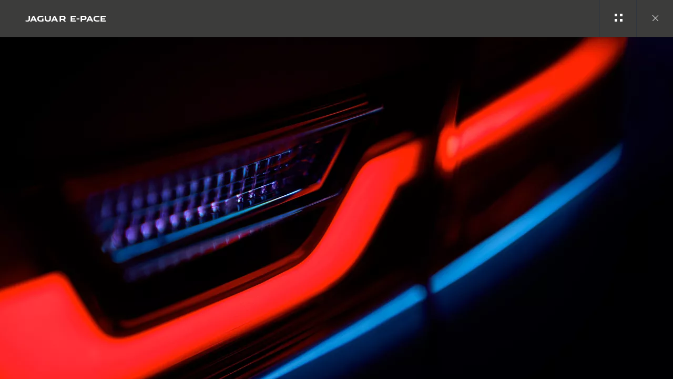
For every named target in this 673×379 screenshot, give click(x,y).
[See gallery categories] (617, 18)
